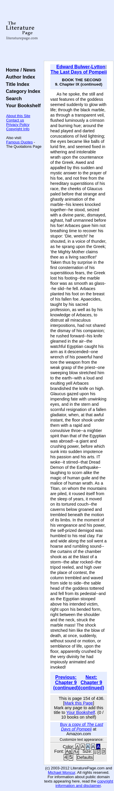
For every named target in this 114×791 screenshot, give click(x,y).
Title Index (16, 84)
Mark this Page (78, 703)
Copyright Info (18, 129)
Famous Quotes (19, 142)
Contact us (15, 120)
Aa (68, 751)
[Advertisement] (78, 30)
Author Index (19, 76)
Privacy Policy (18, 124)
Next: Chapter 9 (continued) (91, 682)
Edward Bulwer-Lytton (80, 66)
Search (12, 98)
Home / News (19, 69)
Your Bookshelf (22, 105)
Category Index (21, 91)
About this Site (18, 116)
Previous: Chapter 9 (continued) (66, 682)
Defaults (85, 757)
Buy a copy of (81, 726)
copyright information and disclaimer (84, 783)
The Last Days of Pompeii (79, 72)
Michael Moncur (61, 772)
